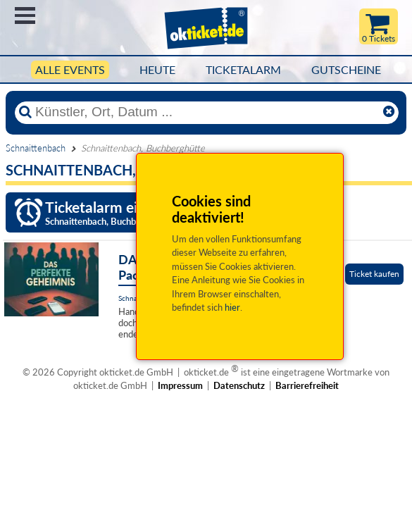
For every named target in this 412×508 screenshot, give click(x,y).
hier (232, 307)
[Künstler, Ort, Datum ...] (205, 112)
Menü (25, 15)
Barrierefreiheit (307, 385)
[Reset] (389, 112)
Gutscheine (346, 69)
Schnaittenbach (35, 148)
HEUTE (157, 69)
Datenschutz (239, 385)
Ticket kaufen (374, 273)
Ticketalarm (243, 69)
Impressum (180, 385)
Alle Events (70, 69)
